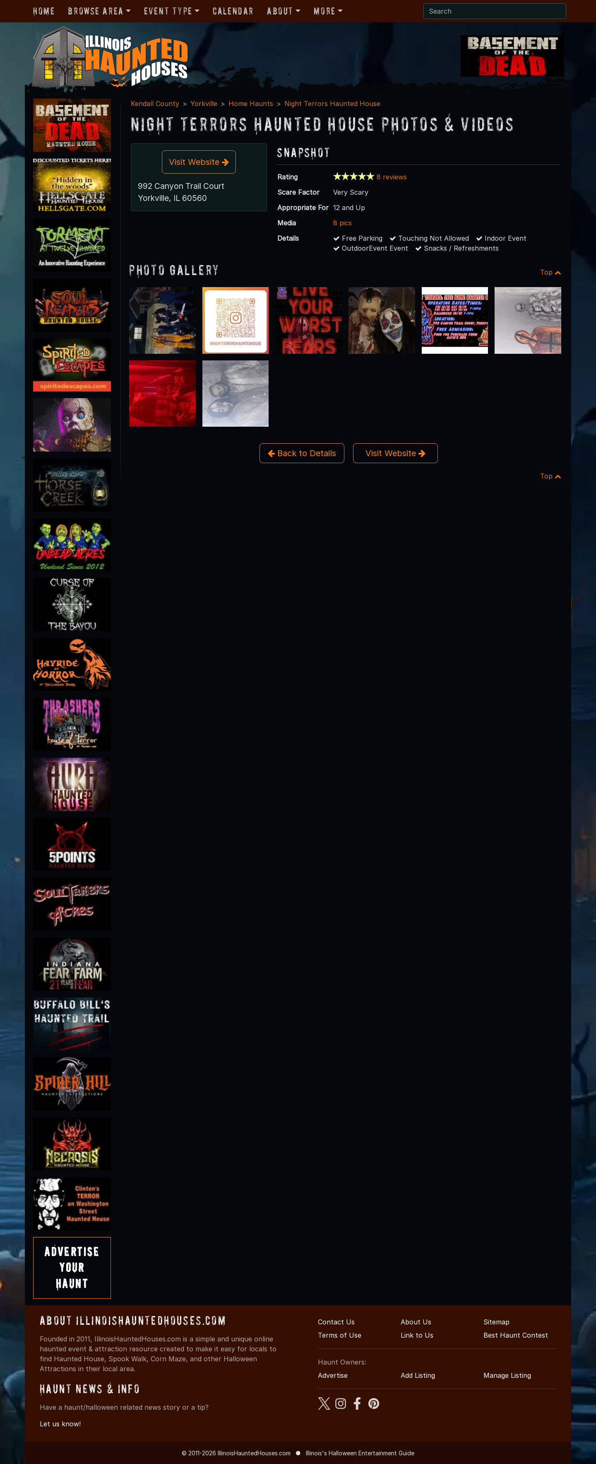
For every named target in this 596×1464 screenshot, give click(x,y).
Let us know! (60, 1424)
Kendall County (155, 103)
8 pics (342, 223)
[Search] (494, 11)
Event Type (168, 11)
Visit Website (199, 162)
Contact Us (336, 1322)
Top (550, 272)
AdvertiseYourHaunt (72, 1267)
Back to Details (302, 453)
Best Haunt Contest (515, 1335)
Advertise (333, 1375)
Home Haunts (250, 103)
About (280, 11)
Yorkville (203, 103)
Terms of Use (339, 1335)
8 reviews (392, 177)
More (324, 11)
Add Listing (418, 1375)
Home (44, 11)
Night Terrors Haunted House (332, 103)
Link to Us (417, 1335)
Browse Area (95, 11)
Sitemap (496, 1322)
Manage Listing (507, 1375)
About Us (416, 1322)
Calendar (233, 11)
